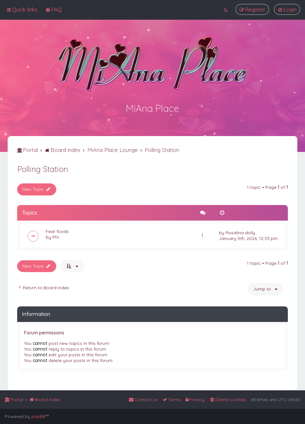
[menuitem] (53, 9)
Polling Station (42, 168)
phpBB (38, 416)
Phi (55, 236)
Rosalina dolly (240, 232)
